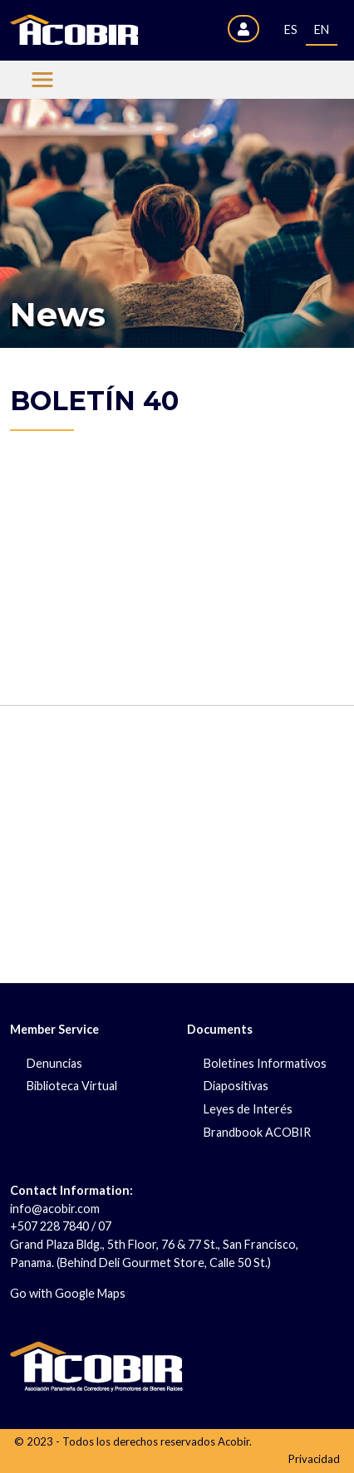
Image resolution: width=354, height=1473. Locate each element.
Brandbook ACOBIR (257, 1132)
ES (290, 29)
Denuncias (54, 1063)
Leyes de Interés (248, 1109)
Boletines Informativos (265, 1063)
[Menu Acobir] (42, 79)
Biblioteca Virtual (72, 1086)
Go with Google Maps (67, 1293)
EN (321, 29)
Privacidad (314, 1459)
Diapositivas (236, 1086)
